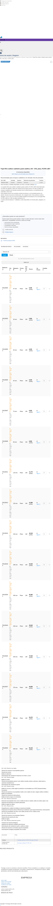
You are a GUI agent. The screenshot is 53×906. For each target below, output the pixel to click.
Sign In (38, 289)
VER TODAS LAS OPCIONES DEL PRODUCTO (23, 174)
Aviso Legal (3, 880)
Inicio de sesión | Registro (9, 55)
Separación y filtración (20, 57)
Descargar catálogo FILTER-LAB (24, 843)
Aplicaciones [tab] (17, 246)
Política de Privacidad (6, 881)
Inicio (1, 57)
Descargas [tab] (25, 246)
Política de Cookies (5, 883)
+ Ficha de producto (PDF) (8, 240)
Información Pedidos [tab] (6, 246)
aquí (35, 184)
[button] (1, 40)
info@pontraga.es (5, 3)
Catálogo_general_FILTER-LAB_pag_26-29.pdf (27, 840)
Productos (5, 57)
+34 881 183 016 (4, 2)
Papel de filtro (29, 57)
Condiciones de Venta (6, 884)
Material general (11, 57)
